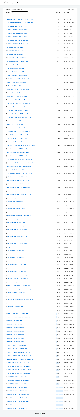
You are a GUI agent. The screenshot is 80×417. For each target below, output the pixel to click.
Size (58, 12)
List (68, 9)
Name (8, 12)
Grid (72, 9)
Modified (66, 12)
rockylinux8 (8, 3)
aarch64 (16, 3)
